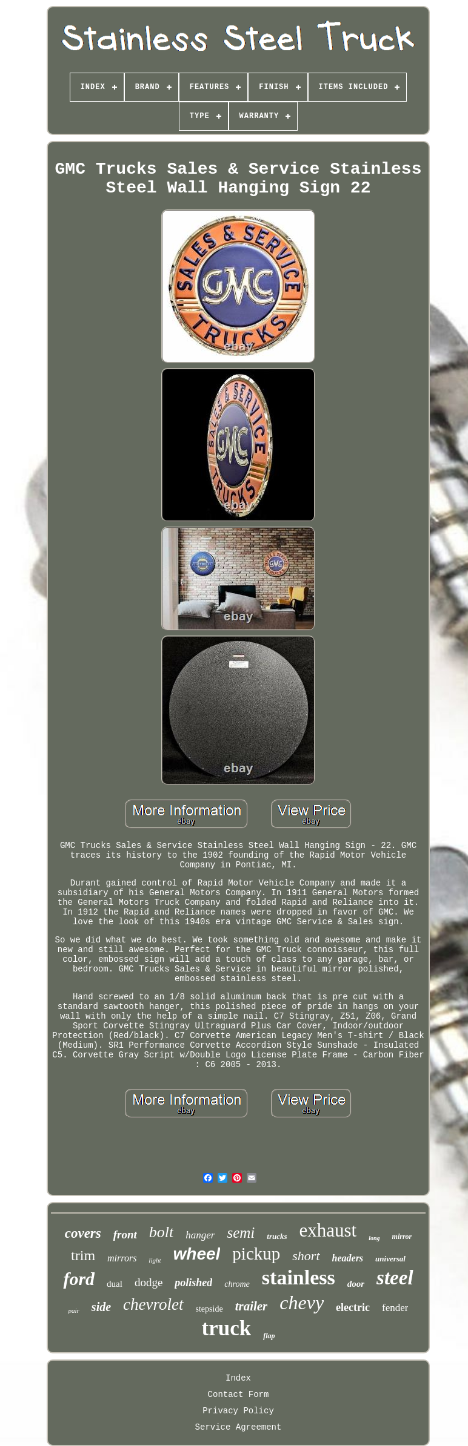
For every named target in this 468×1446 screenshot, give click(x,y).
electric (353, 1307)
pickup (256, 1253)
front (125, 1234)
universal (390, 1258)
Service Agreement (238, 1427)
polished (193, 1283)
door (355, 1284)
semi (241, 1232)
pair (74, 1310)
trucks (277, 1236)
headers (348, 1258)
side (101, 1306)
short (305, 1255)
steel (394, 1278)
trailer (251, 1306)
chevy (301, 1302)
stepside (209, 1308)
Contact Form (238, 1394)
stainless (298, 1277)
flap (269, 1336)
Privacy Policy (238, 1411)
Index (238, 1378)
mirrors (121, 1258)
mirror (402, 1236)
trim (83, 1255)
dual (114, 1284)
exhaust (328, 1230)
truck (227, 1328)
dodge (148, 1282)
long (374, 1238)
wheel (197, 1253)
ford (79, 1279)
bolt (161, 1232)
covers (83, 1233)
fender (395, 1307)
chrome (236, 1284)
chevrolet (153, 1304)
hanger (200, 1235)
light (155, 1260)
